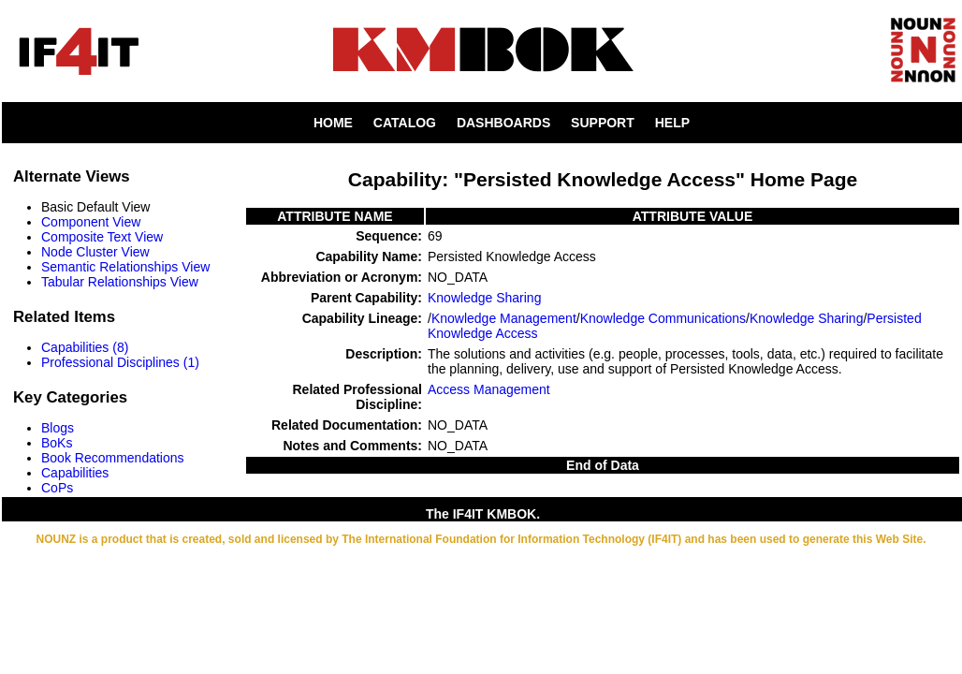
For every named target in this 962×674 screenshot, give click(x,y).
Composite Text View (102, 236)
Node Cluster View (95, 251)
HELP (672, 122)
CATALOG (404, 122)
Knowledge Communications (663, 318)
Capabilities (75, 472)
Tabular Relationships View (119, 281)
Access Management (489, 389)
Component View (90, 221)
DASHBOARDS (503, 122)
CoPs (57, 487)
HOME (333, 122)
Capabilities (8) (84, 347)
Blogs (57, 427)
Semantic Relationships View (125, 266)
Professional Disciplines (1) (120, 362)
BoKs (56, 442)
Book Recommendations (112, 457)
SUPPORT (602, 122)
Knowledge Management (503, 318)
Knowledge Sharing (484, 297)
